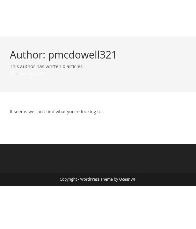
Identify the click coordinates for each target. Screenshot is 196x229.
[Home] (12, 73)
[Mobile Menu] (178, 25)
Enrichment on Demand (52, 24)
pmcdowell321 (34, 73)
